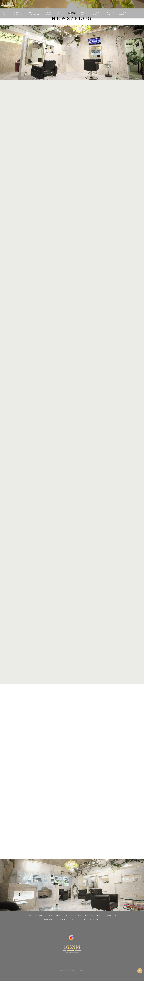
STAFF (84, 14)
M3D (33, 14)
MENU (60, 14)
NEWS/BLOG (50, 920)
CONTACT (95, 920)
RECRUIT (96, 14)
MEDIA (84, 920)
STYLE (72, 14)
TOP (5, 14)
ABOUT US (17, 14)
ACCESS (110, 14)
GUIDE (48, 14)
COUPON (73, 920)
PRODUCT (123, 14)
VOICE (62, 920)
